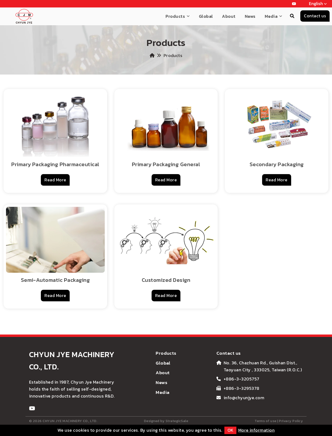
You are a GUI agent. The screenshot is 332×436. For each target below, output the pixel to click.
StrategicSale (177, 420)
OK (230, 430)
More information (256, 430)
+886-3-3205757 (241, 379)
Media (271, 16)
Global (206, 16)
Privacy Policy (291, 420)
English (318, 3)
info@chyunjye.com (244, 397)
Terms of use (266, 420)
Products (175, 16)
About (228, 16)
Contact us (228, 353)
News (250, 16)
